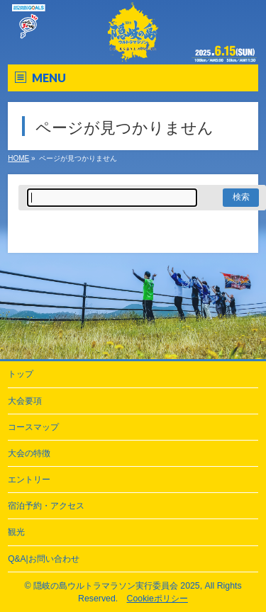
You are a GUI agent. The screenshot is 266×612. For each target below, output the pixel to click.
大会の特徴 (29, 453)
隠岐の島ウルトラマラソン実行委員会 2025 (116, 586)
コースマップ (33, 427)
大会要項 (25, 401)
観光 (16, 532)
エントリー (29, 479)
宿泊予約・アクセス (46, 506)
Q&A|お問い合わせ (43, 559)
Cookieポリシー (157, 599)
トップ (20, 374)
